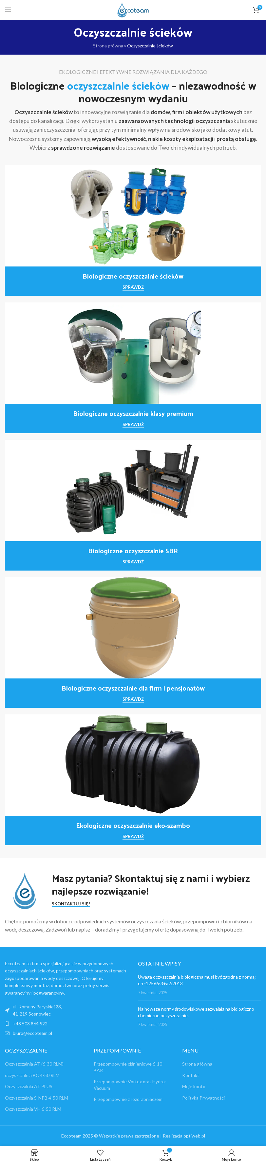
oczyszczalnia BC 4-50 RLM (32, 1075)
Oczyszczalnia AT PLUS (28, 1086)
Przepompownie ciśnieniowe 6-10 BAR (128, 1067)
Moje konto (193, 1086)
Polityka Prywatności (203, 1098)
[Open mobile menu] (8, 9)
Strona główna (108, 45)
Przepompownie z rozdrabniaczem (128, 1099)
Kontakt (190, 1075)
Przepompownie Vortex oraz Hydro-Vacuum (130, 1085)
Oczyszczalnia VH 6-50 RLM (33, 1109)
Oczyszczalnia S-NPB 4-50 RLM (36, 1098)
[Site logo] (133, 9)
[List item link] (66, 1023)
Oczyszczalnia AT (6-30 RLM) (34, 1064)
